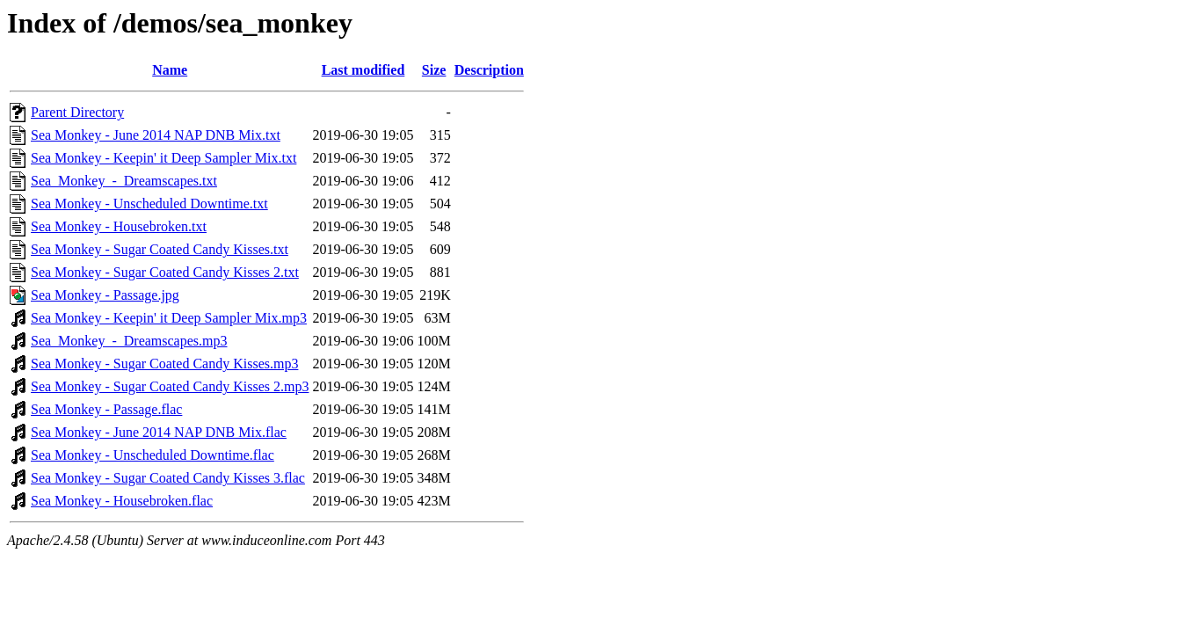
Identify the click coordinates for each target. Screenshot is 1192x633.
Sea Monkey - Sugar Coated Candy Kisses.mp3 (164, 363)
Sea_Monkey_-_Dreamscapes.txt (124, 180)
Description (489, 69)
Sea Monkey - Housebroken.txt (119, 226)
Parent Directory (77, 112)
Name (169, 69)
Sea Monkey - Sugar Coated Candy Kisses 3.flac (168, 477)
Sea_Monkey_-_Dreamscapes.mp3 (129, 340)
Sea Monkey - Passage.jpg (105, 294)
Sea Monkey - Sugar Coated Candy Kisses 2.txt (165, 272)
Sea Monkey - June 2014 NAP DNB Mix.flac (159, 432)
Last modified (363, 69)
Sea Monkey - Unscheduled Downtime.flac (152, 454)
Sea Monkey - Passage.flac (106, 409)
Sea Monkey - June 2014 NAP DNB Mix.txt (155, 134)
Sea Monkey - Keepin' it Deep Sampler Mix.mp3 (169, 317)
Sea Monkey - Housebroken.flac (122, 500)
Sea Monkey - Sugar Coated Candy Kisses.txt (159, 249)
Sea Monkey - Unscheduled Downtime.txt (149, 203)
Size (434, 69)
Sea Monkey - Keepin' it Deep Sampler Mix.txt (163, 157)
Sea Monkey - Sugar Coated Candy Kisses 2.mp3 (170, 386)
